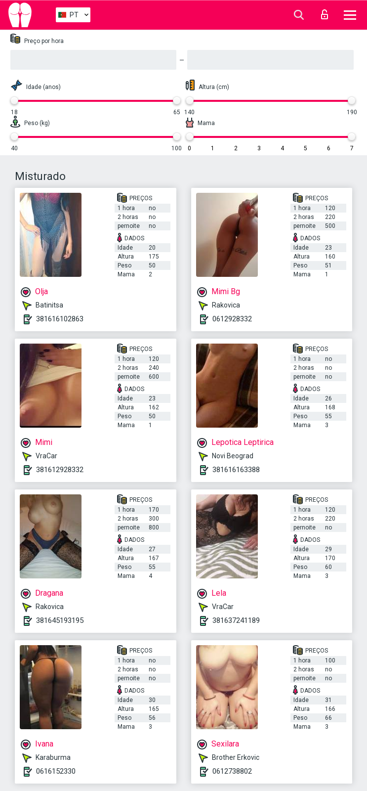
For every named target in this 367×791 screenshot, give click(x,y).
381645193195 (59, 620)
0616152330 (56, 771)
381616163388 (236, 469)
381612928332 (59, 469)
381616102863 (59, 318)
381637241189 (236, 620)
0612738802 (232, 771)
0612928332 (232, 318)
